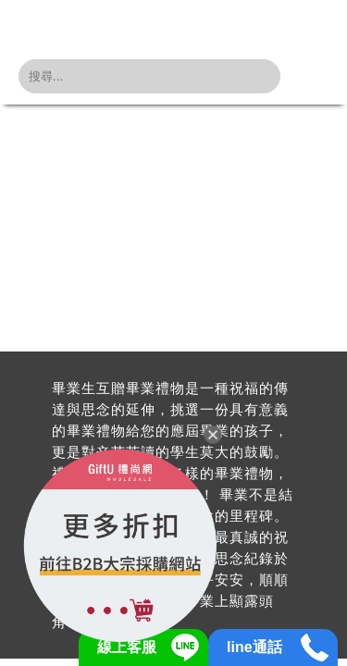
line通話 (254, 647)
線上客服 (126, 647)
